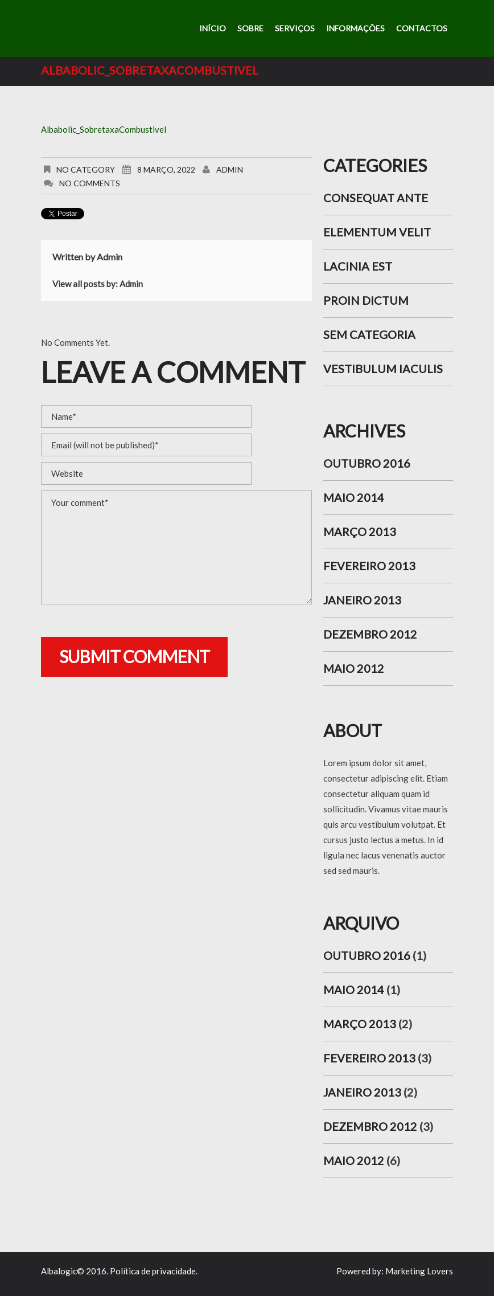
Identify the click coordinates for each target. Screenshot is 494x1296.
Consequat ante (375, 198)
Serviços (295, 28)
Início (212, 28)
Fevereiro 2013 (369, 566)
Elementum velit (377, 232)
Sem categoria (369, 334)
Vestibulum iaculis (383, 368)
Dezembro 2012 (370, 634)
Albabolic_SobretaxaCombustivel (103, 129)
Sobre (250, 28)
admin (229, 169)
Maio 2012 (353, 668)
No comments (89, 183)
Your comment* (176, 547)
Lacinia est (357, 266)
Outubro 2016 (366, 463)
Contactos (421, 28)
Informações (355, 28)
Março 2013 (359, 531)
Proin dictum (366, 300)
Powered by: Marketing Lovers (394, 1271)
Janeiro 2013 (362, 600)
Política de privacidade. (153, 1271)
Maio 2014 (353, 497)
